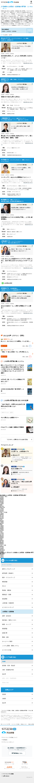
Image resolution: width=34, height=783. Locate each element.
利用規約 (5, 739)
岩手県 (2, 500)
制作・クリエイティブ (8, 577)
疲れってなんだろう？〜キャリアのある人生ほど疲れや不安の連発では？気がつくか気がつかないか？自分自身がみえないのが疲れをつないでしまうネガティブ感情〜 (12, 369)
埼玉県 (2, 510)
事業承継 (4, 581)
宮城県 (2, 502)
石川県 (2, 517)
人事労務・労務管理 (8, 603)
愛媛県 (2, 542)
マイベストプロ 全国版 (8, 773)
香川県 (2, 541)
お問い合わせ (6, 776)
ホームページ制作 (7, 641)
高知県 (2, 544)
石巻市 (2, 555)
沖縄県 (2, 551)
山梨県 (2, 513)
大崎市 (4, 698)
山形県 (2, 503)
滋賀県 (2, 528)
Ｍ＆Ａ (4, 586)
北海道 (2, 497)
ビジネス (9, 564)
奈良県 (2, 530)
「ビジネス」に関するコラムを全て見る (17, 439)
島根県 (2, 538)
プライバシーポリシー (8, 742)
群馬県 (2, 511)
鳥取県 (2, 536)
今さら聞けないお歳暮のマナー (10, 417)
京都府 (2, 527)
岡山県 (2, 535)
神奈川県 (2, 507)
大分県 (2, 547)
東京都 (2, 506)
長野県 (2, 514)
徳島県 (2, 540)
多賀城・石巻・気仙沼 (8, 665)
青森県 (2, 499)
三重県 (2, 522)
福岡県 (2, 546)
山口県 (2, 534)
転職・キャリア (6, 624)
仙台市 (2, 557)
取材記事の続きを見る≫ (28, 63)
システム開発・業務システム (10, 645)
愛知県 (2, 521)
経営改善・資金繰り (8, 573)
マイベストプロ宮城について (10, 737)
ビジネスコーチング (8, 607)
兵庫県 (2, 529)
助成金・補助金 (6, 590)
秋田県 (2, 501)
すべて (3, 564)
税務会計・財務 (6, 594)
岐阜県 (2, 523)
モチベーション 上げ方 (7, 412)
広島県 (2, 533)
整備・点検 (5, 637)
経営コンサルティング (8, 569)
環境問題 (4, 628)
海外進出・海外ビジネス (9, 620)
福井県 (2, 518)
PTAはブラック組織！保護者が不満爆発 (12, 427)
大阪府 (2, 525)
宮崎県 (2, 549)
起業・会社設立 (6, 616)
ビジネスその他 (6, 650)
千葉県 (2, 508)
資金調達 (4, 598)
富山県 (2, 516)
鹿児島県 (2, 550)
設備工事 (4, 633)
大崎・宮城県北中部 (8, 669)
